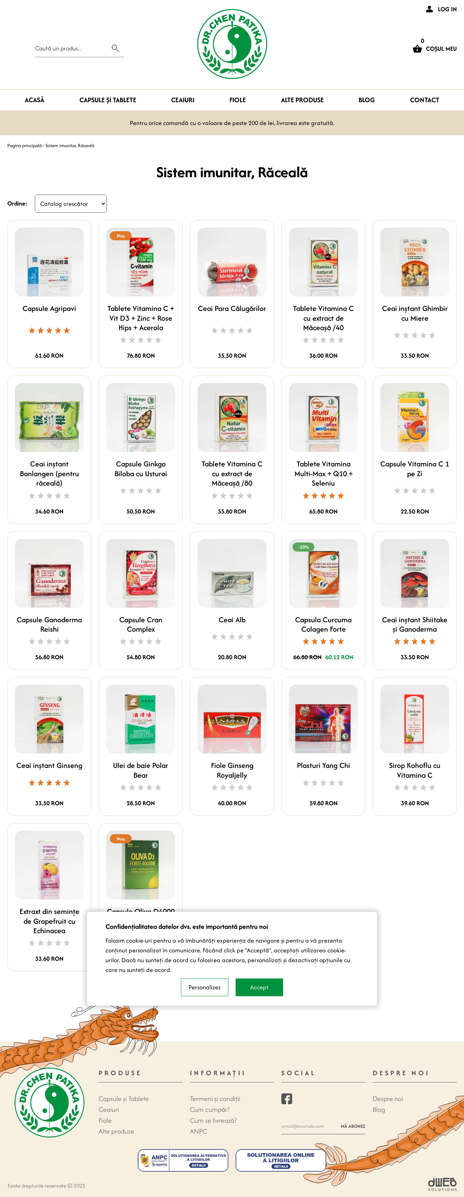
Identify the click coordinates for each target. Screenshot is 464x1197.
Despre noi (388, 1099)
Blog (367, 100)
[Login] (440, 9)
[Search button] (115, 48)
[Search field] (71, 48)
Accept (259, 987)
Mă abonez (353, 1126)
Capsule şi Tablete (107, 100)
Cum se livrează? (213, 1120)
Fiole (237, 100)
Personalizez (204, 987)
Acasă (34, 100)
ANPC (198, 1131)
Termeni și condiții (215, 1099)
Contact (424, 100)
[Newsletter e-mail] (309, 1126)
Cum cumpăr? (210, 1109)
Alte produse (302, 100)
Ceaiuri (182, 100)
